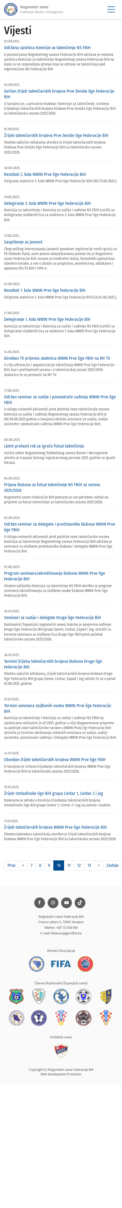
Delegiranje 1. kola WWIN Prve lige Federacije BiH (47, 319)
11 (69, 865)
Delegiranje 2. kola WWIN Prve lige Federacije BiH (47, 203)
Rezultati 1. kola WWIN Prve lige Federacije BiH (45, 290)
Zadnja (112, 865)
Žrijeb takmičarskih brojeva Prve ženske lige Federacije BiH (56, 135)
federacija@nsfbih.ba (66, 933)
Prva (11, 865)
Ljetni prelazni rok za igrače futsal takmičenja (44, 446)
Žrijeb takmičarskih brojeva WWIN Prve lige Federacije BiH (55, 827)
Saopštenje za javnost (23, 242)
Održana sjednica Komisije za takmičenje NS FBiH (47, 47)
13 (89, 865)
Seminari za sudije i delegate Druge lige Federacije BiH (52, 617)
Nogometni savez (33, 9)
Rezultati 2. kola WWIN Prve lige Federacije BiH (45, 174)
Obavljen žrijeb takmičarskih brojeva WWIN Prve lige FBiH (55, 759)
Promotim (74, 1074)
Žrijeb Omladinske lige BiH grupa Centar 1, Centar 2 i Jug (53, 793)
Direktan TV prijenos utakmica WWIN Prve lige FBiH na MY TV (57, 358)
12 (79, 865)
